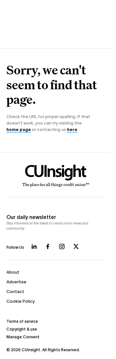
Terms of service (22, 321)
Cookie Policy (20, 301)
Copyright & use (21, 329)
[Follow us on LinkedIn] (34, 246)
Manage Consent (23, 337)
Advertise (16, 281)
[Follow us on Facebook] (47, 246)
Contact (15, 291)
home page (18, 129)
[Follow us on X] (76, 246)
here (72, 129)
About (12, 272)
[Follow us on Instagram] (62, 246)
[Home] (56, 176)
